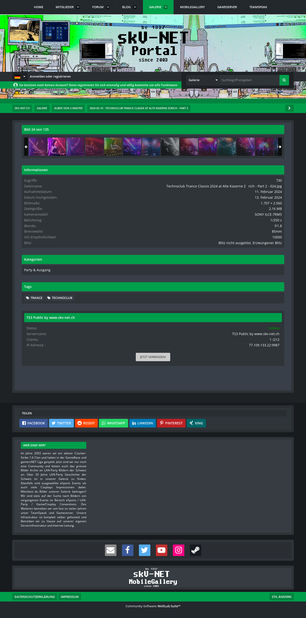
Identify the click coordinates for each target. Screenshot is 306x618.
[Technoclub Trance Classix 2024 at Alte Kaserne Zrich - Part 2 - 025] (273, 147)
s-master (49, 145)
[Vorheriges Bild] (26, 260)
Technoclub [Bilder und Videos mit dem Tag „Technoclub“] (260, 309)
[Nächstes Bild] (193, 260)
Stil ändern (281, 597)
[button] (19, 76)
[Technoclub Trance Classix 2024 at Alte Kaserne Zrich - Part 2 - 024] (255, 147)
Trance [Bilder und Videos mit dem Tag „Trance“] (234, 309)
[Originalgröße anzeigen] (193, 132)
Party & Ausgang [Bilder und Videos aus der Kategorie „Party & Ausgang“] (234, 281)
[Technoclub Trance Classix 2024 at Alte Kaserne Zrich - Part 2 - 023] (236, 147)
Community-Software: (153, 606)
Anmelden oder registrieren (50, 76)
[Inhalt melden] (194, 384)
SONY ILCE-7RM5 (272, 222)
